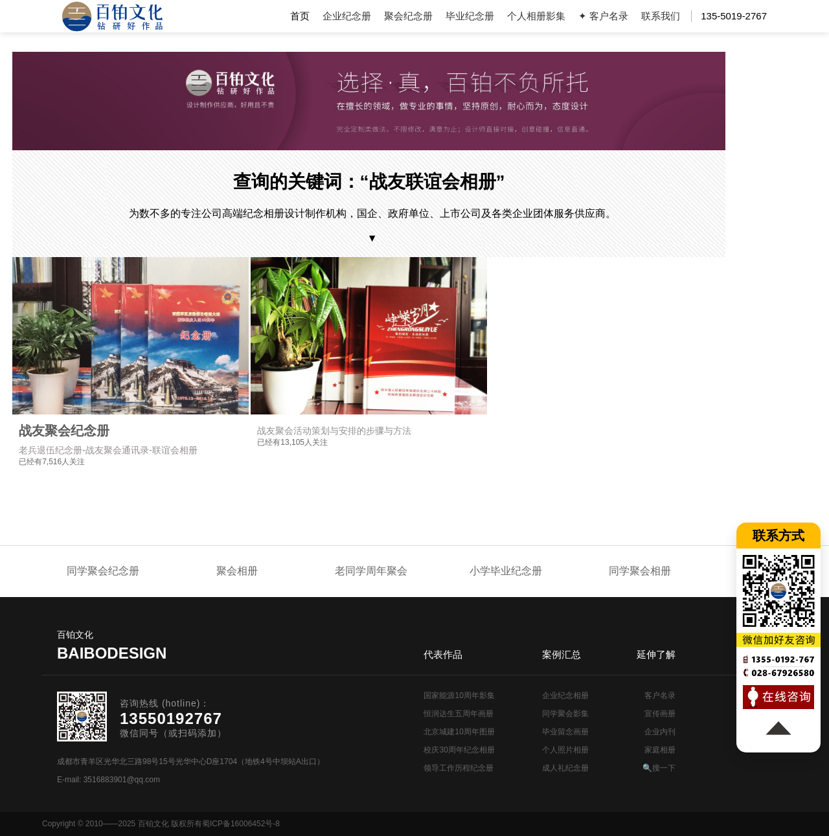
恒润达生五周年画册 (459, 713)
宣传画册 (660, 713)
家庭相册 (660, 749)
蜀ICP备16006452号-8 (241, 823)
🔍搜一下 (659, 768)
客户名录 (660, 695)
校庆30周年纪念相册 (459, 749)
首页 (300, 15)
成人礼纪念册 (565, 768)
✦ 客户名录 (603, 15)
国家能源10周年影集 (459, 695)
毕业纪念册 (470, 15)
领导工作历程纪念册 (459, 768)
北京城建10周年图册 (459, 731)
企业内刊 (660, 731)
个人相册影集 (536, 15)
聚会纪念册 (408, 15)
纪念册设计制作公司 (112, 16)
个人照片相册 (565, 749)
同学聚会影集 (565, 713)
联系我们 (660, 15)
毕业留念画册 (565, 731)
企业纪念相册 (565, 695)
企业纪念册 (347, 15)
